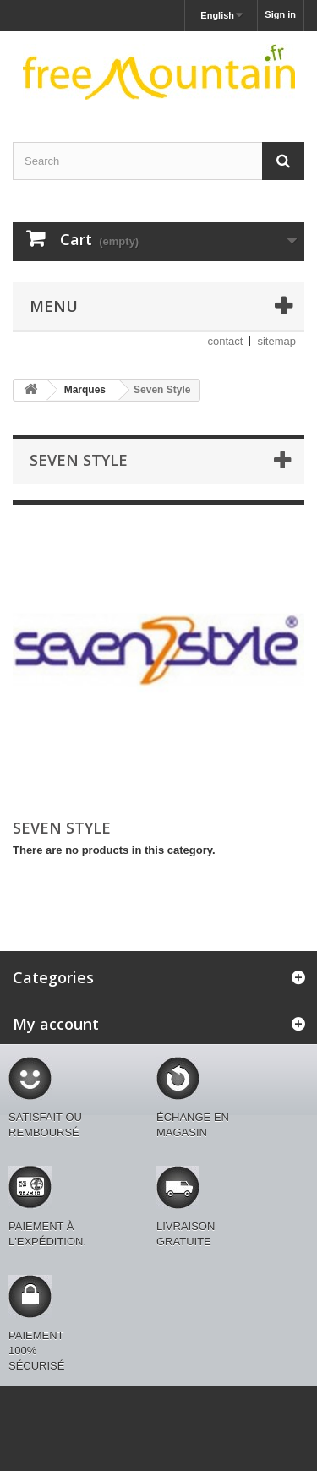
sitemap (276, 341)
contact (225, 341)
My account (56, 1024)
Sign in (280, 14)
